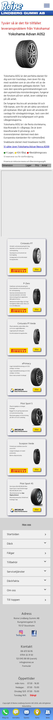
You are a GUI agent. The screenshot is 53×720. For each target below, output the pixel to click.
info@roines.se (26, 662)
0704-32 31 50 (26, 655)
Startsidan (26, 534)
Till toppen (26, 600)
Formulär (26, 666)
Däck (26, 543)
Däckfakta (26, 581)
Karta (26, 203)
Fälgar (26, 553)
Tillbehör (26, 562)
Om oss (26, 590)
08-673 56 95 (26, 651)
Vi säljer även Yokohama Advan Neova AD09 (26, 147)
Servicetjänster (26, 571)
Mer (37, 269)
